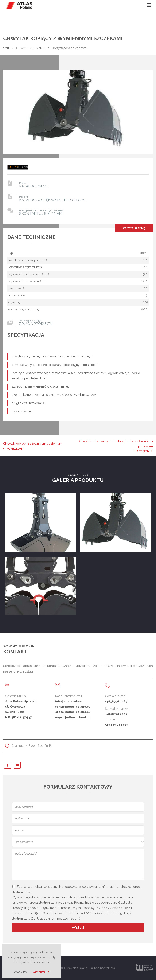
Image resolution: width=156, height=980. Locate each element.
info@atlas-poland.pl (70, 701)
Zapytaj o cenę (134, 228)
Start (6, 48)
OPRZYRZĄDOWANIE (30, 48)
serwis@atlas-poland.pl (72, 706)
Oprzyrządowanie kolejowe (69, 48)
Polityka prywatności (103, 967)
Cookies (20, 972)
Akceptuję (41, 972)
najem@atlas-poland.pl (72, 717)
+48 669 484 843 (116, 724)
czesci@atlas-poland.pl (72, 712)
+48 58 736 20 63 (116, 701)
